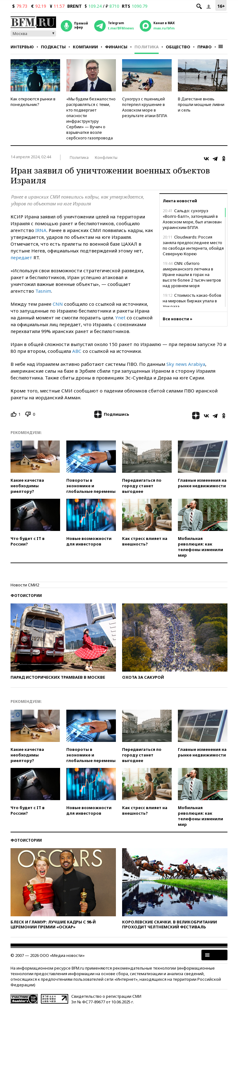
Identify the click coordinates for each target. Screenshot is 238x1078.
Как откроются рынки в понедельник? (33, 101)
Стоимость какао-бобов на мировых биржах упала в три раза (192, 300)
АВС (77, 351)
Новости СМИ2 (25, 585)
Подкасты (53, 47)
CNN (58, 304)
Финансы (116, 47)
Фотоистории (26, 595)
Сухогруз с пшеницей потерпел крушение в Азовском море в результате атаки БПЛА (144, 107)
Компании (85, 47)
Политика (146, 47)
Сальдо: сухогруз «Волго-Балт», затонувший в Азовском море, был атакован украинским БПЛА (192, 219)
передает (21, 257)
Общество (178, 47)
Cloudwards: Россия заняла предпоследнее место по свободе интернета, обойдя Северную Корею (193, 245)
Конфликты (106, 157)
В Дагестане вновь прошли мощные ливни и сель (201, 104)
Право (204, 47)
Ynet (120, 317)
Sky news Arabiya (185, 364)
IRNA (40, 230)
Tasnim (43, 291)
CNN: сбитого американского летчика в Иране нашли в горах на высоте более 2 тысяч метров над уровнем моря (192, 274)
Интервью (22, 47)
